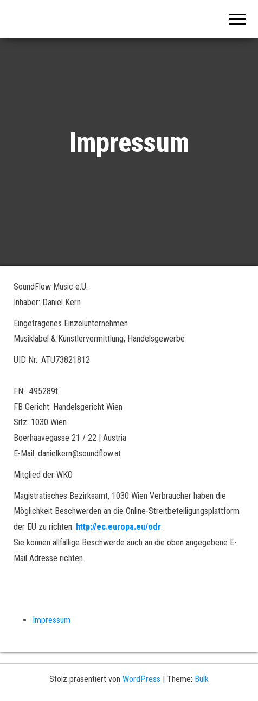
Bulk (202, 679)
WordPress (141, 679)
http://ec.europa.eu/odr (118, 527)
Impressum (51, 620)
